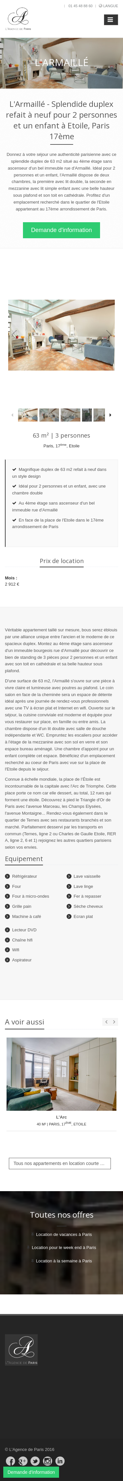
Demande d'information (61, 230)
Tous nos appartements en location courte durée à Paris (62, 1163)
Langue (110, 6)
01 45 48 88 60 (80, 6)
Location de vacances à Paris (64, 1234)
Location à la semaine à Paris (64, 1260)
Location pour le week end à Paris (64, 1247)
